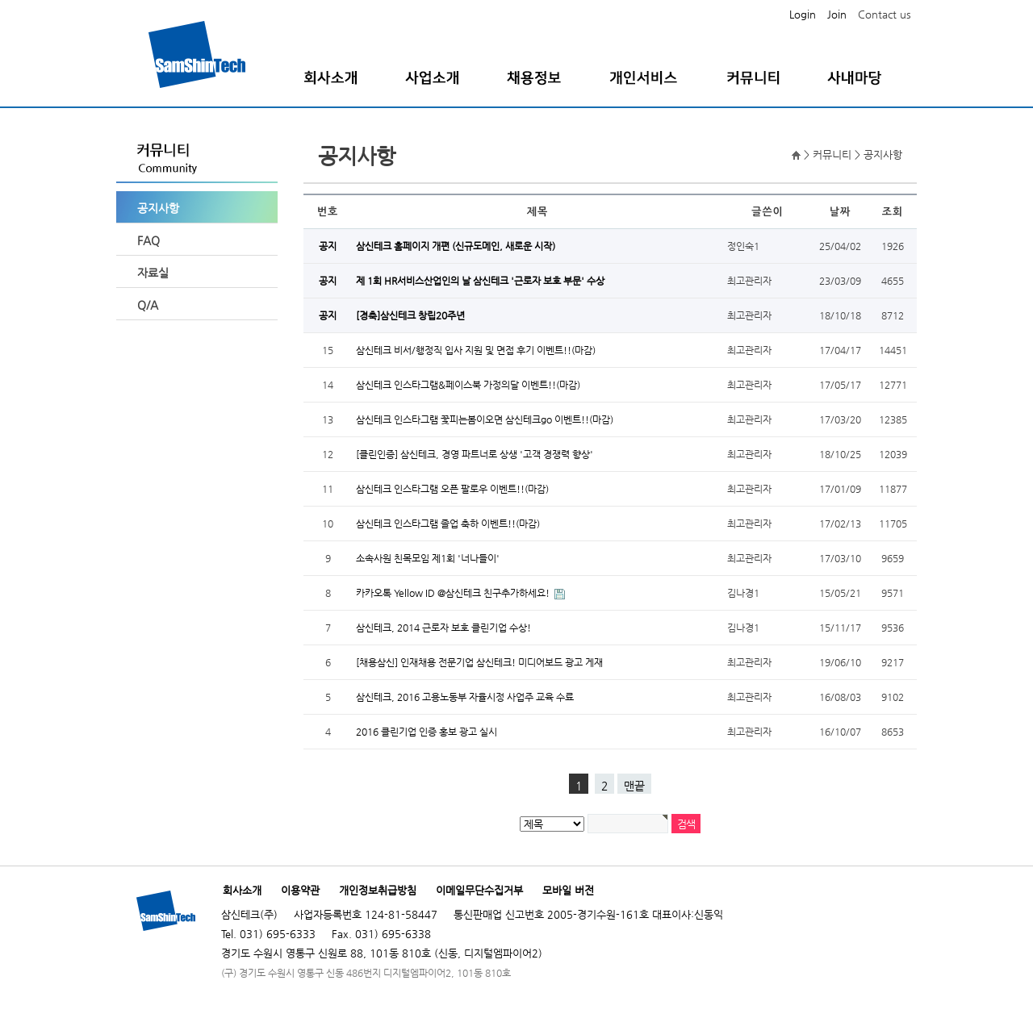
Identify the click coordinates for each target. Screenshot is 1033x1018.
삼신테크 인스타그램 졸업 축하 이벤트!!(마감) (448, 523)
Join (837, 14)
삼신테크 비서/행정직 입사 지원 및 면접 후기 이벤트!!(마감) (476, 350)
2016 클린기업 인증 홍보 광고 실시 (426, 731)
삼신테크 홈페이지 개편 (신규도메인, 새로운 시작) (455, 246)
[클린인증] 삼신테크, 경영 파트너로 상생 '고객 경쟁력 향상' (474, 454)
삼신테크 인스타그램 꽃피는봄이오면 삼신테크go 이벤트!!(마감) (484, 419)
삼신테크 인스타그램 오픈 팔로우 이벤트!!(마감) (452, 488)
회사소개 (242, 890)
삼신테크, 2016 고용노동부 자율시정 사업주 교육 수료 (465, 697)
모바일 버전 (568, 890)
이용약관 (300, 890)
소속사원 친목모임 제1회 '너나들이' (428, 558)
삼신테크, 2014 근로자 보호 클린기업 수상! (443, 627)
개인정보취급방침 (377, 890)
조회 (892, 212)
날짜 (840, 212)
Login (802, 14)
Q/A (147, 304)
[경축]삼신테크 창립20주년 (410, 315)
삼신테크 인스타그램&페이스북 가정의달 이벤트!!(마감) (468, 384)
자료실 (153, 272)
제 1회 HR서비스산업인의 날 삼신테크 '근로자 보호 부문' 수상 (480, 280)
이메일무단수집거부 (479, 890)
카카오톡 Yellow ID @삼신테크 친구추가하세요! (454, 593)
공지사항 (158, 208)
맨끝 (634, 785)
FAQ (148, 240)
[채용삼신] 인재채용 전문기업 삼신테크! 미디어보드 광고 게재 (479, 662)
